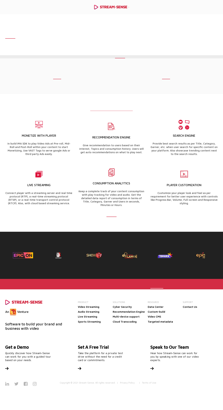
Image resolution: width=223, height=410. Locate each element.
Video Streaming (88, 306)
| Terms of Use (147, 382)
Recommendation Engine (129, 311)
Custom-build (156, 311)
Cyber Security (122, 306)
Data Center (156, 306)
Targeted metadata (160, 321)
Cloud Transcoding (125, 321)
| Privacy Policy (126, 382)
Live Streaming (87, 316)
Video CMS (154, 316)
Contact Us (190, 306)
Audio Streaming (88, 311)
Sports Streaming (89, 321)
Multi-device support (126, 316)
